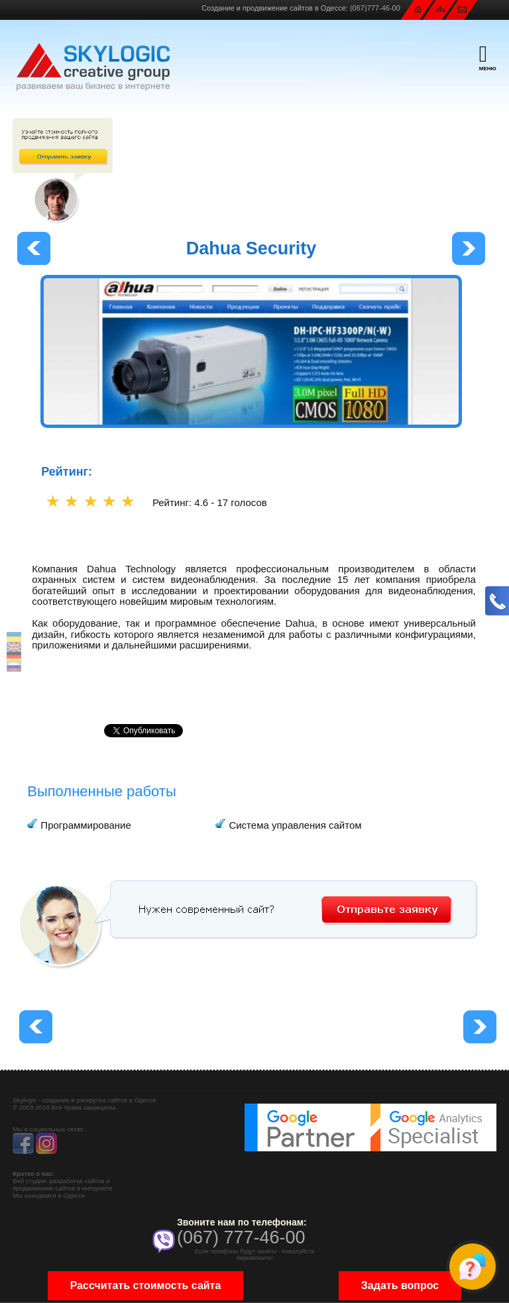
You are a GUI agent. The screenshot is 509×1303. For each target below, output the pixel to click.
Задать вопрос (400, 1285)
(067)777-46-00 (375, 8)
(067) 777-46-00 (241, 1237)
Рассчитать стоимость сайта (145, 1285)
